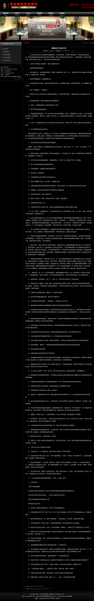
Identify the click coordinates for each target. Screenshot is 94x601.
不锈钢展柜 (6, 51)
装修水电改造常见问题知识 (37, 586)
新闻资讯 (39, 14)
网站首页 (5, 14)
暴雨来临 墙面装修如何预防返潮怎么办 (39, 588)
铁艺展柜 (5, 48)
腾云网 (58, 598)
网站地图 (69, 596)
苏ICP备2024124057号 (44, 598)
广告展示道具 (7, 60)
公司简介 (17, 14)
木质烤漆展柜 (7, 54)
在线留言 (50, 14)
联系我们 (62, 14)
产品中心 (28, 14)
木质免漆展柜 (7, 57)
